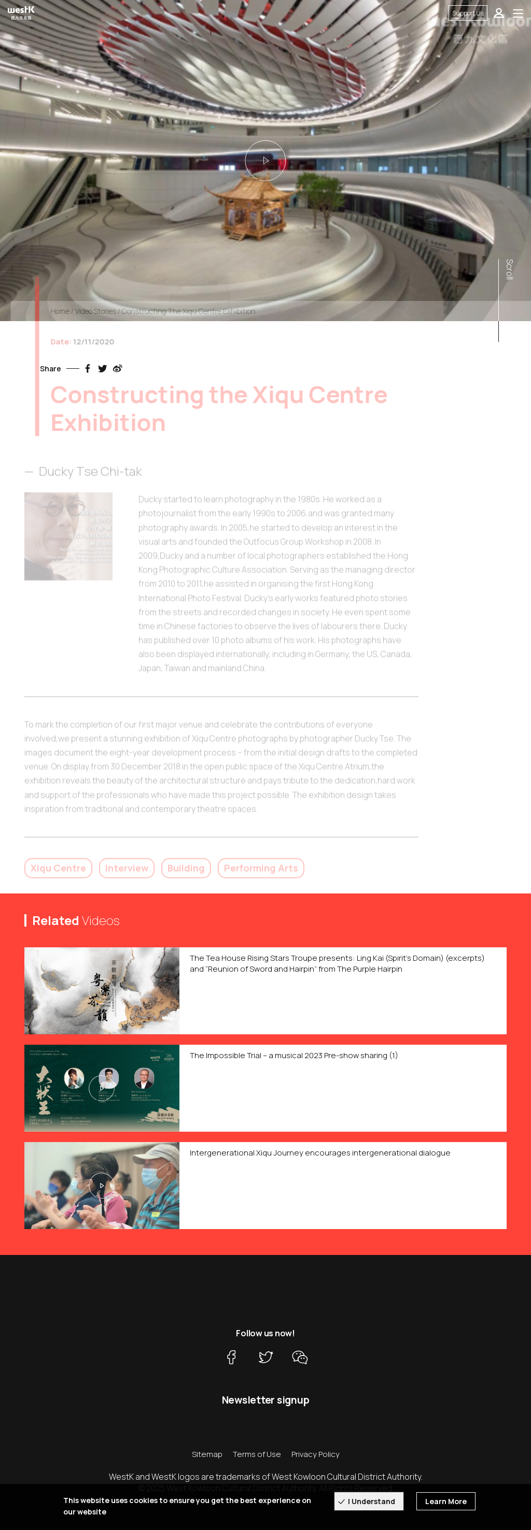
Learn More (446, 1501)
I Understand (371, 1501)
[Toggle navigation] (518, 13)
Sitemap (207, 1454)
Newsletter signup (266, 1400)
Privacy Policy (315, 1454)
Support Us (468, 13)
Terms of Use (257, 1454)
